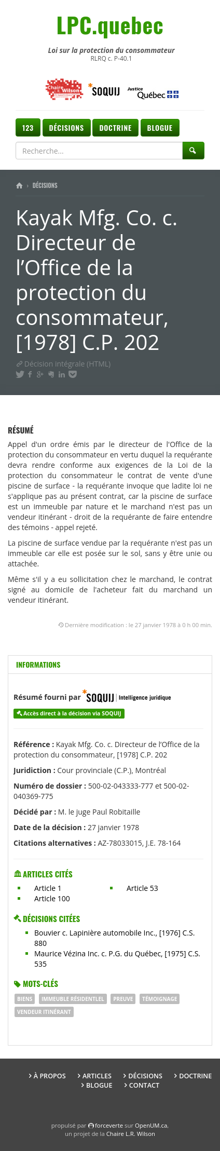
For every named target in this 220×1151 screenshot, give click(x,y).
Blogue (160, 127)
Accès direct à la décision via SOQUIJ (72, 713)
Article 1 (48, 888)
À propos (50, 1076)
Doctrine (115, 127)
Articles (97, 1076)
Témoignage (159, 999)
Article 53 (142, 888)
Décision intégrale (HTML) (63, 364)
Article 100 (52, 898)
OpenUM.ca (151, 1125)
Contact (144, 1085)
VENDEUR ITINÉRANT (44, 1011)
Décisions (66, 127)
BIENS (24, 999)
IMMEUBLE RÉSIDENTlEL (73, 999)
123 (28, 127)
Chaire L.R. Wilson (130, 1134)
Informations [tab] (38, 664)
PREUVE (123, 999)
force (109, 1125)
